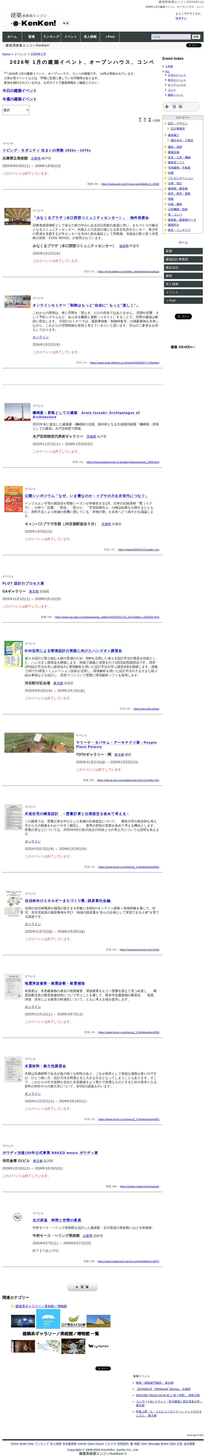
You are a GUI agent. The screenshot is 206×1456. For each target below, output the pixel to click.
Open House (96, 1443)
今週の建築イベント (19, 99)
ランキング (51, 36)
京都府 (106, 524)
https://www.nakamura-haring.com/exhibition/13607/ (128, 1261)
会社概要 (189, 1443)
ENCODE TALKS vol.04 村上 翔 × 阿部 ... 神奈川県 (168, 1395)
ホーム (12, 36)
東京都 (34, 591)
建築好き (173, 224)
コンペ (172, 89)
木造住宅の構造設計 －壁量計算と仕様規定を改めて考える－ (77, 814)
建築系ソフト (176, 162)
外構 (171, 172)
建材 (169, 275)
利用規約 (123, 1443)
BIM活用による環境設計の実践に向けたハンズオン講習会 (73, 651)
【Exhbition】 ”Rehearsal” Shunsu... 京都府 (163, 1389)
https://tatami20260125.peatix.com (138, 549)
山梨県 (88, 1235)
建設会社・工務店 (182, 140)
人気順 (149, 120)
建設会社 (172, 267)
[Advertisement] (36, 1403)
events (82, 1443)
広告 (179, 1443)
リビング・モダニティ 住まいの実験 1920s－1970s (46, 150)
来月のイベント (177, 79)
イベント (70, 36)
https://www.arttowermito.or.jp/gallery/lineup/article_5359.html (123, 462)
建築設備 (173, 152)
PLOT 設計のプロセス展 (23, 583)
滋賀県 (124, 246)
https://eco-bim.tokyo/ (146, 708)
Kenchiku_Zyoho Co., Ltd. (120, 1449)
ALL (167, 71)
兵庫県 (36, 158)
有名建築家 (70, 1443)
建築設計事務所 (177, 259)
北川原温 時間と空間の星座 (57, 1220)
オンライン (41, 337)
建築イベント (175, 94)
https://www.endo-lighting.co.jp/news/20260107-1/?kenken (124, 362)
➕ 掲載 (135, 1443)
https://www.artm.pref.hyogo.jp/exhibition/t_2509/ (130, 184)
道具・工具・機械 (179, 157)
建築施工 (173, 135)
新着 (31, 36)
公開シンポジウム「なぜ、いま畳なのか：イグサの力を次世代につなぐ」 (87, 496)
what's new (27, 1443)
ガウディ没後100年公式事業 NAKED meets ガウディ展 (50, 1153)
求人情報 (90, 36)
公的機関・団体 (178, 209)
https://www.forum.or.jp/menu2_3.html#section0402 (128, 866)
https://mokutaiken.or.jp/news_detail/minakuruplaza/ (128, 271)
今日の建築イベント (19, 91)
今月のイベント (177, 74)
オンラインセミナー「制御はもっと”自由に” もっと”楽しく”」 (86, 305)
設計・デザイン (178, 123)
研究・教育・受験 (179, 193)
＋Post (110, 36)
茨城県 (91, 436)
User (144, 1443)
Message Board (158, 1443)
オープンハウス (177, 84)
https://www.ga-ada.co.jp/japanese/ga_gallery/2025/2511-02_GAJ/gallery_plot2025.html (107, 617)
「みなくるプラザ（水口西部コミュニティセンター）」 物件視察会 (91, 218)
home (6, 54)
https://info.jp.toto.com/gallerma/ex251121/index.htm (128, 780)
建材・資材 (175, 146)
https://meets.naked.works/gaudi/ (139, 1186)
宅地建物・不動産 (179, 167)
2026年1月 (38, 54)
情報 (171, 198)
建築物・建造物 (178, 188)
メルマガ (110, 1443)
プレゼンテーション (180, 178)
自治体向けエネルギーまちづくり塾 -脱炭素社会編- (68, 901)
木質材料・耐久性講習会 (45, 1066)
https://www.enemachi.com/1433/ (139, 949)
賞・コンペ (175, 214)
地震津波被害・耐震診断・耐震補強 (55, 983)
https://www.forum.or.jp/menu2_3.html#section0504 (128, 1032)
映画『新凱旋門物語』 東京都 (154, 1382)
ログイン (181, 18)
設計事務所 (178, 128)
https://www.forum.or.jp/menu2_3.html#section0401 (128, 1119)
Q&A (173, 1443)
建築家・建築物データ (182, 219)
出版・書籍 (175, 204)
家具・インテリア (179, 230)
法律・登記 (175, 183)
